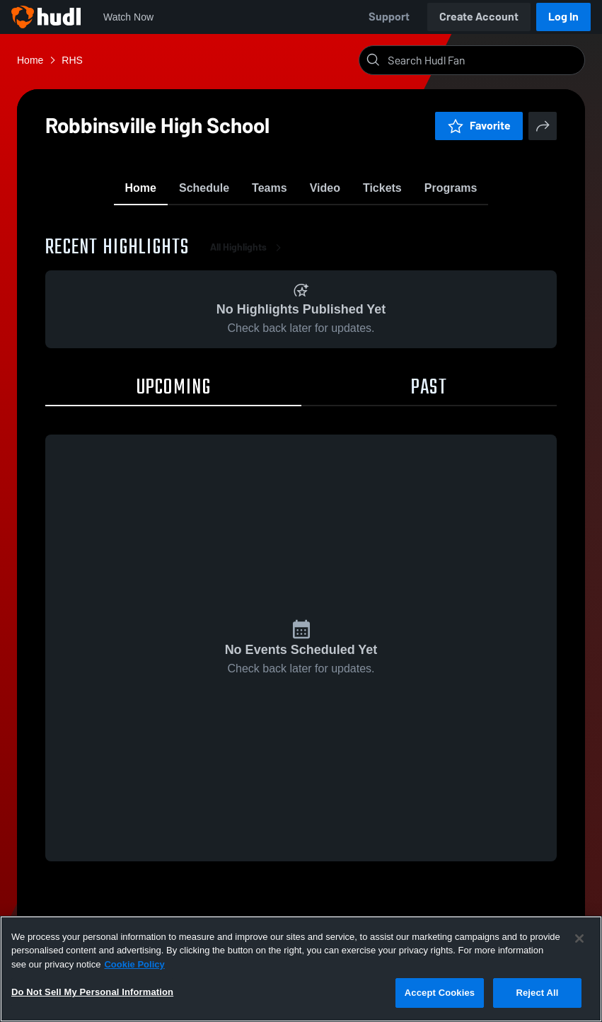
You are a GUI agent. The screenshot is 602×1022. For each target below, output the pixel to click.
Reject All (537, 992)
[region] (301, 969)
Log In (563, 16)
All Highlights (248, 254)
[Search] (483, 60)
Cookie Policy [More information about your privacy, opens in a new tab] (134, 964)
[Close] (579, 938)
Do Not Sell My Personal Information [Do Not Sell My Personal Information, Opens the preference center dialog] (92, 992)
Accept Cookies (440, 992)
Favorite (479, 125)
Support (389, 16)
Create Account (479, 16)
